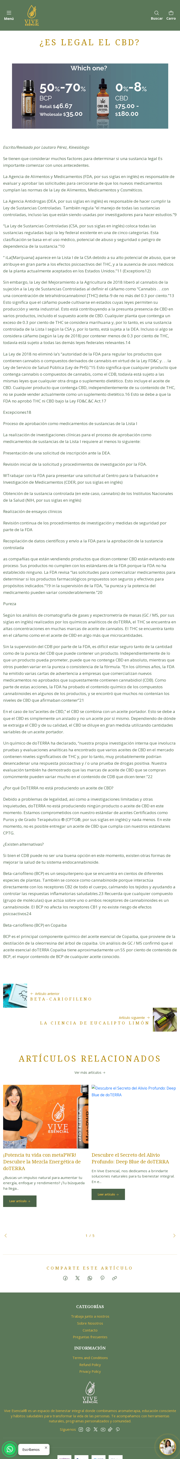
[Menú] (9, 15)
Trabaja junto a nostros (90, 1295)
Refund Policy (90, 1343)
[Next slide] (173, 1214)
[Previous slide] (6, 1214)
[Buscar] (157, 15)
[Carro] (171, 15)
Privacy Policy (90, 1350)
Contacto (90, 1308)
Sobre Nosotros (90, 1301)
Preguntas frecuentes (90, 1315)
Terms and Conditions (90, 1336)
